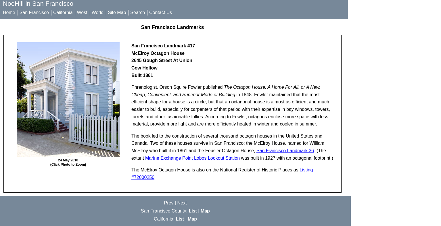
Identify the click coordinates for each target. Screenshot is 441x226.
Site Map (117, 12)
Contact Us (160, 12)
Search (137, 12)
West (82, 12)
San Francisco (34, 12)
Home (9, 12)
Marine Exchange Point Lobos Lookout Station (192, 158)
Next (182, 202)
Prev (169, 202)
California (63, 12)
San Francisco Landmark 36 (285, 150)
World (98, 12)
